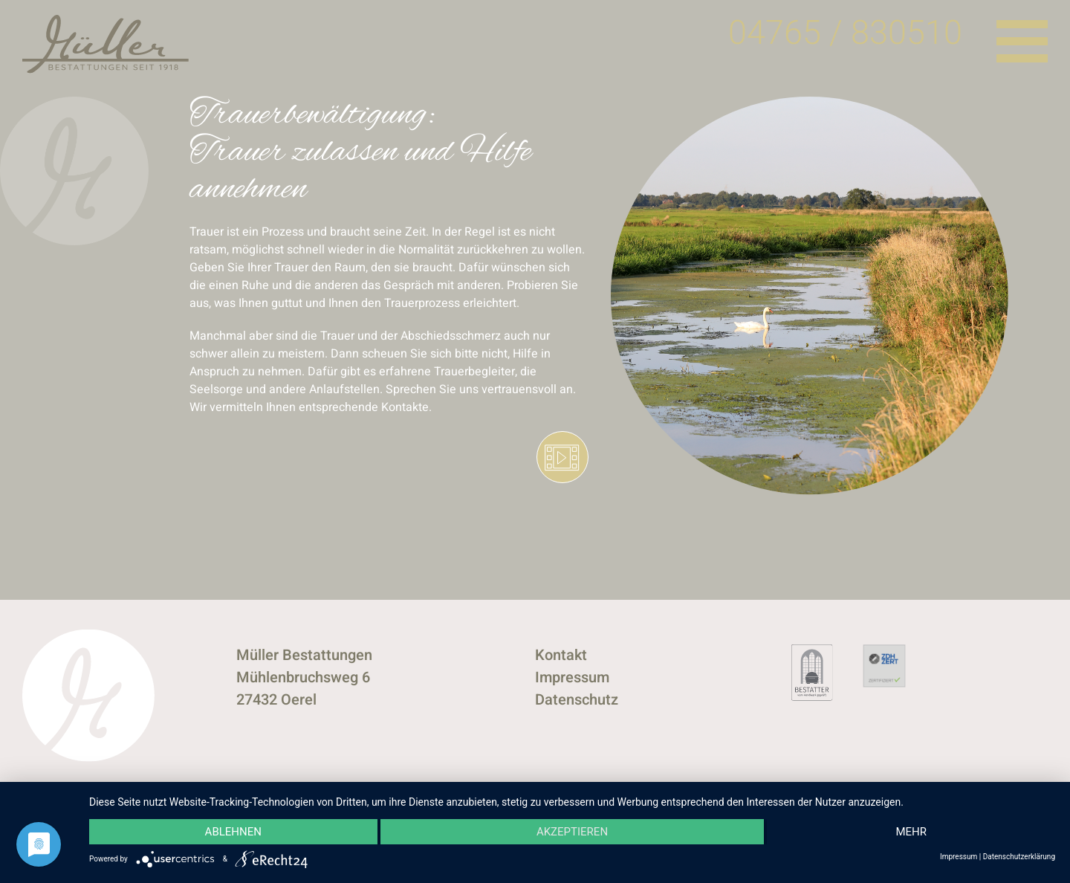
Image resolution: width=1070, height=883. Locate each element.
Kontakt (561, 655)
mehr (911, 831)
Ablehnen (233, 831)
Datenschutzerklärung (1019, 857)
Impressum (572, 677)
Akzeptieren (572, 831)
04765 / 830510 (845, 33)
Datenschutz (576, 700)
